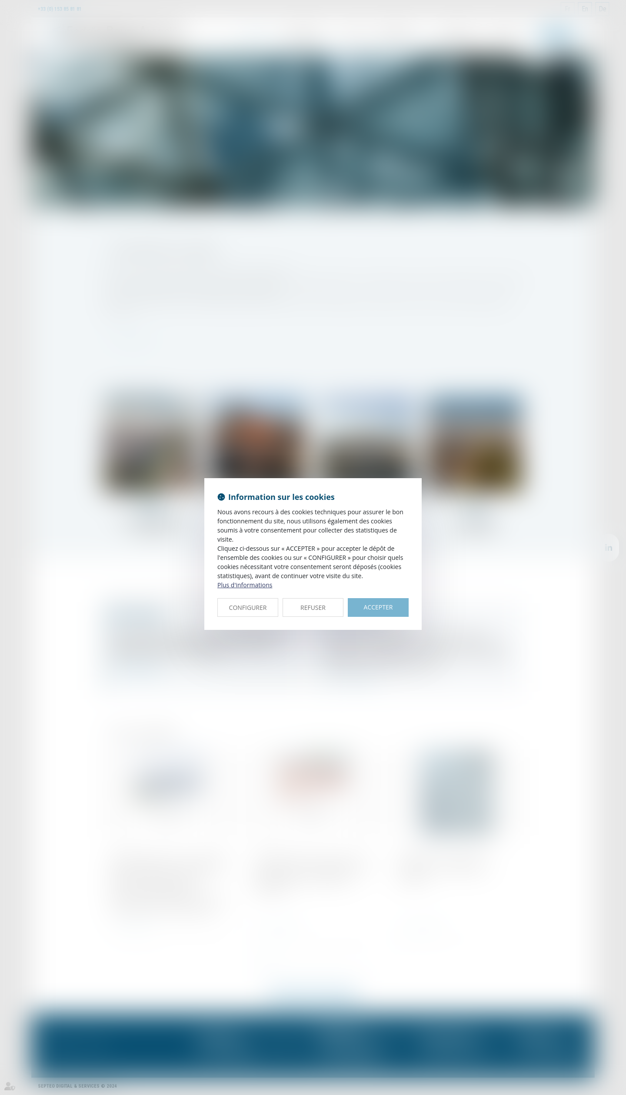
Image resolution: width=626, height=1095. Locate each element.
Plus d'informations (244, 585)
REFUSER (313, 607)
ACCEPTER (378, 607)
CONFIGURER (248, 607)
